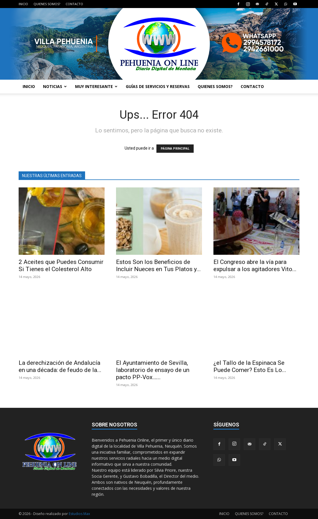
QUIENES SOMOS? (47, 4)
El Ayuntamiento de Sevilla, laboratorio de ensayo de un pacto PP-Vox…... (152, 370)
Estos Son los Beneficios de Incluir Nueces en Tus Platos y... (158, 265)
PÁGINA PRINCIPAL (175, 148)
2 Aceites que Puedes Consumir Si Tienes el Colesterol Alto (61, 265)
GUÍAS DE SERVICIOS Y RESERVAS (158, 86)
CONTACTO (74, 4)
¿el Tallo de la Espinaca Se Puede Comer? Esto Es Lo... (249, 366)
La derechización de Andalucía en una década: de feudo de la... (60, 366)
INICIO (23, 4)
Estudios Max (79, 513)
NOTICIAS (55, 86)
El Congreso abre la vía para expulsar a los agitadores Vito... (255, 265)
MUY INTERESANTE (96, 86)
